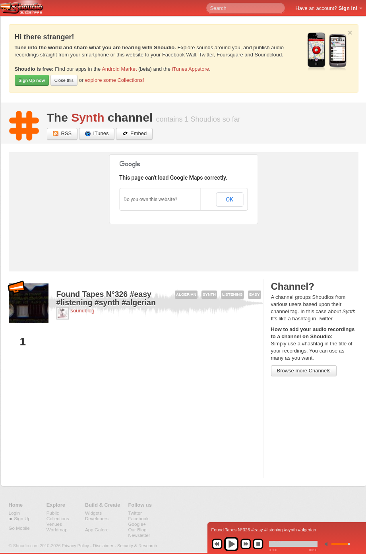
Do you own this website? (150, 199)
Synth (87, 117)
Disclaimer (103, 545)
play (231, 544)
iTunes (97, 133)
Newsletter (139, 535)
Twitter (135, 512)
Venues (54, 524)
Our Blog (137, 529)
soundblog (83, 311)
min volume (327, 544)
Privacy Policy (75, 545)
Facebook (138, 518)
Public (52, 512)
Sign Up (22, 518)
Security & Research (137, 545)
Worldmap (57, 529)
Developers (96, 518)
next (245, 544)
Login (14, 512)
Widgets (93, 512)
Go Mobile (19, 528)
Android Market (119, 69)
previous (217, 544)
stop (257, 544)
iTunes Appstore (190, 69)
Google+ (137, 524)
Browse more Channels (304, 371)
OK (229, 199)
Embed (134, 133)
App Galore (96, 529)
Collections (57, 518)
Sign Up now (32, 80)
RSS (62, 133)
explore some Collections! (114, 80)
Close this (64, 80)
